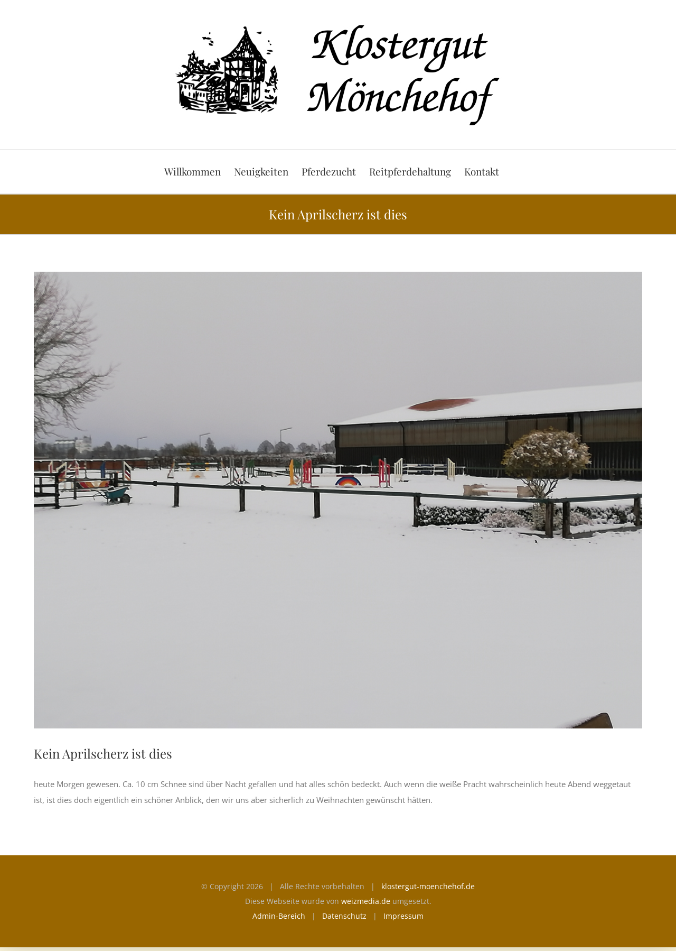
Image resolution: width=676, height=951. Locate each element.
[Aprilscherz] (338, 500)
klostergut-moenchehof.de (428, 886)
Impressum (403, 916)
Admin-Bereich (278, 916)
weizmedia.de (365, 901)
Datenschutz (344, 916)
